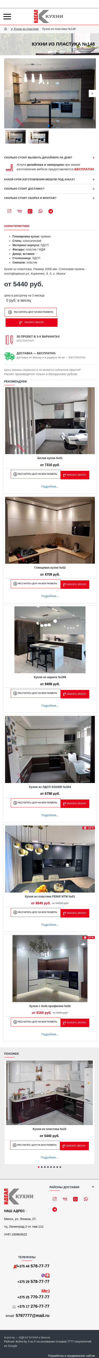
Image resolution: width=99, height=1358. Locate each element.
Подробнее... (50, 486)
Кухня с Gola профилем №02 (50, 1006)
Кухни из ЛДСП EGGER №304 (50, 787)
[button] (7, 93)
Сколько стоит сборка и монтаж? (30, 198)
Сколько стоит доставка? (24, 188)
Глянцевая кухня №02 (50, 567)
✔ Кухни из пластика (25, 29)
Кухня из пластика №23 (49, 1129)
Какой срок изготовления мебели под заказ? (39, 179)
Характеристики (16, 226)
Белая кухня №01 (50, 458)
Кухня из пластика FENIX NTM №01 (50, 896)
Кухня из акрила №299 (50, 677)
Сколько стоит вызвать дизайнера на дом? (38, 157)
